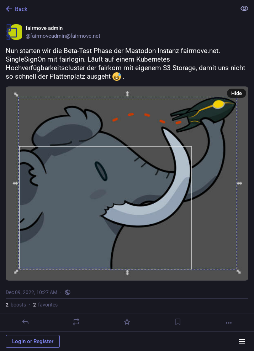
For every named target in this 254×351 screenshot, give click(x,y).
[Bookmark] (178, 322)
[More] (228, 323)
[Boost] (76, 322)
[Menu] (242, 341)
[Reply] (25, 322)
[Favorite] (127, 322)
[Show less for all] (244, 8)
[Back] (117, 9)
